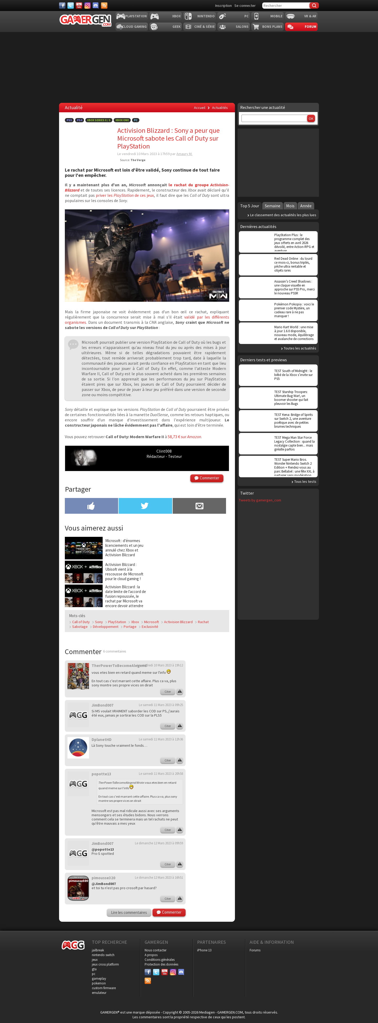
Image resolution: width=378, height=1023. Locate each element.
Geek (176, 26)
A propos (151, 955)
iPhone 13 (204, 950)
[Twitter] (70, 5)
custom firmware (104, 988)
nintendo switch (103, 955)
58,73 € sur (184, 436)
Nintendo (206, 16)
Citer (168, 691)
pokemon (99, 983)
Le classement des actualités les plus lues (283, 215)
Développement (105, 626)
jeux (95, 959)
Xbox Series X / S (99, 120)
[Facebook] (62, 5)
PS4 (79, 120)
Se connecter (245, 5)
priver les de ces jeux (125, 195)
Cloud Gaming (134, 26)
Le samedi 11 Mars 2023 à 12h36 (161, 739)
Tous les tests (305, 481)
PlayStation (117, 621)
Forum (310, 26)
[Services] (104, 5)
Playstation (136, 16)
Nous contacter (155, 950)
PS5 (69, 120)
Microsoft (151, 621)
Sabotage (80, 626)
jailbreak (98, 950)
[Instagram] (87, 5)
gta (94, 969)
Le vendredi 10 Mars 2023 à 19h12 (160, 665)
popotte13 (101, 773)
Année (306, 205)
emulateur (99, 992)
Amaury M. (184, 153)
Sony (99, 621)
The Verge (137, 160)
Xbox (176, 16)
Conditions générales (160, 959)
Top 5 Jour (249, 205)
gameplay (99, 978)
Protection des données (161, 964)
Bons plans (272, 26)
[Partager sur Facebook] (91, 506)
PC (246, 16)
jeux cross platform (105, 964)
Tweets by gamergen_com (260, 500)
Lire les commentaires (129, 912)
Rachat (203, 621)
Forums (255, 950)
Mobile (276, 16)
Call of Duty (81, 621)
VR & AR (310, 16)
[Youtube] (79, 5)
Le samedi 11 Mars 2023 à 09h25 (161, 705)
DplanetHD (102, 739)
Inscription (223, 5)
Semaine (272, 205)
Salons (242, 26)
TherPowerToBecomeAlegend (119, 665)
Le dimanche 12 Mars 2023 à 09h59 (159, 843)
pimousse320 (103, 877)
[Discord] (96, 5)
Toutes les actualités (300, 348)
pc (93, 974)
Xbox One (122, 120)
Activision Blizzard (178, 621)
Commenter (209, 477)
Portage (130, 626)
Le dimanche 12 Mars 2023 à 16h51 (159, 877)
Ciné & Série (204, 26)
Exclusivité (150, 626)
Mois (290, 205)
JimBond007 (102, 705)
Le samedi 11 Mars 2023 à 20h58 (161, 773)
